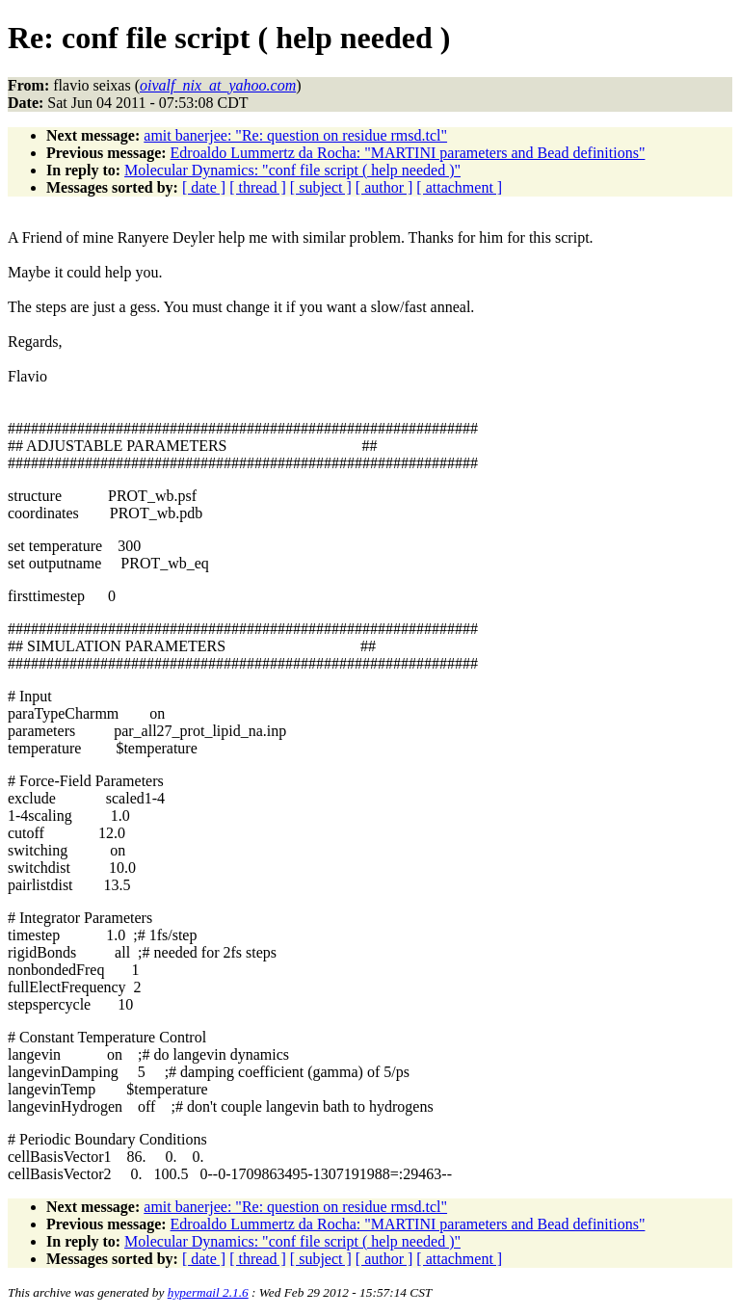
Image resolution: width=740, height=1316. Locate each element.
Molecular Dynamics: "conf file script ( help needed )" (292, 170)
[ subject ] (321, 187)
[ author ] (384, 187)
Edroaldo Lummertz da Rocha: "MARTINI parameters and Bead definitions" (408, 153)
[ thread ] (257, 187)
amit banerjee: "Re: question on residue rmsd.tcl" (295, 135)
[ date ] (203, 187)
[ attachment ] (459, 187)
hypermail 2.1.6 (208, 1292)
